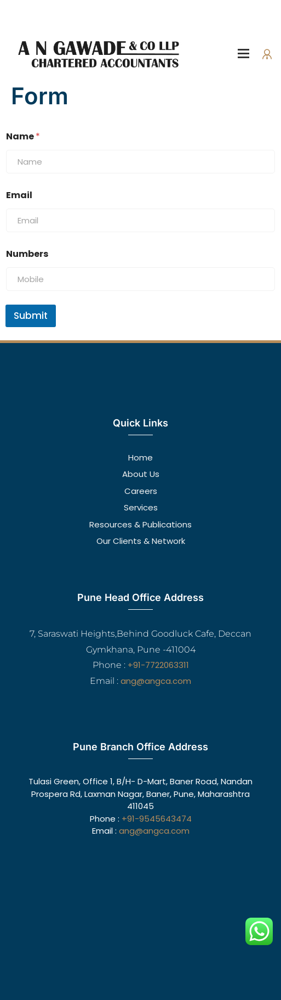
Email (19, 195)
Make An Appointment (233, 20)
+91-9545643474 (157, 818)
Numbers (27, 254)
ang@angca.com (156, 681)
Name (23, 136)
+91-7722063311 (158, 665)
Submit (31, 315)
